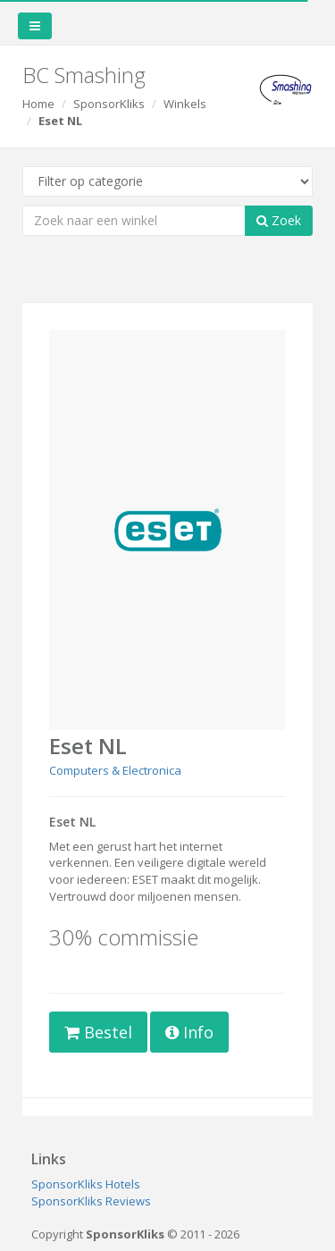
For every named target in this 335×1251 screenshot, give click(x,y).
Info (189, 1032)
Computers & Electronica (115, 770)
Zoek (278, 220)
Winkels (184, 104)
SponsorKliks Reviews (91, 1201)
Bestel (98, 1032)
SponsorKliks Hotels (85, 1184)
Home (38, 104)
